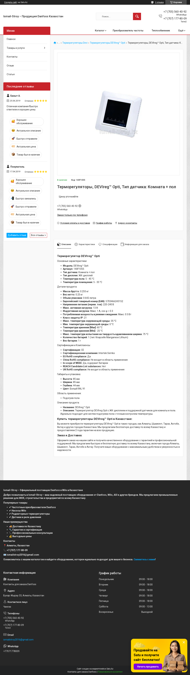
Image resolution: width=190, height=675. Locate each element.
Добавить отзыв (17, 235)
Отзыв (10, 65)
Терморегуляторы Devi (75, 43)
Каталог (99, 30)
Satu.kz (109, 669)
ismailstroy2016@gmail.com (18, 639)
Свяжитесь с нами (144, 559)
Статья (11, 74)
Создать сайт (10, 2)
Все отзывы (37, 235)
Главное (11, 39)
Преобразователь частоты (128, 30)
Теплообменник (161, 30)
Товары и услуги (16, 48)
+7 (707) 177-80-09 (17, 550)
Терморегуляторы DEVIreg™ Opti (107, 43)
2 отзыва (159, 2)
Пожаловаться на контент (110, 672)
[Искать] (137, 16)
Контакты (12, 56)
